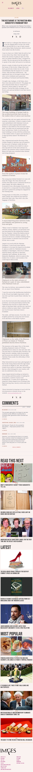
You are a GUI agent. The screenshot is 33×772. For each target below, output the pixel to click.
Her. (23, 8)
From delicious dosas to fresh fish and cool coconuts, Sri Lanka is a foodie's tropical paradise (16, 659)
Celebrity (11, 8)
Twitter (2, 760)
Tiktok (2, 763)
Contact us (3, 757)
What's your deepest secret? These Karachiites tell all (15, 486)
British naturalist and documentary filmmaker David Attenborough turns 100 (15, 714)
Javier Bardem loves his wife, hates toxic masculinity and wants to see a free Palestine (15, 627)
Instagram (3, 761)
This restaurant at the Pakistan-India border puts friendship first (16, 22)
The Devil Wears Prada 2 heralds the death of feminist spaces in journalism (15, 572)
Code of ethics (4, 766)
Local (18, 8)
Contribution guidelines (6, 769)
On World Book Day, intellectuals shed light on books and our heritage (15, 513)
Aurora (18, 760)
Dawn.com (19, 757)
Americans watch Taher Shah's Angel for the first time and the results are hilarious (16, 540)
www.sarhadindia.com (14, 393)
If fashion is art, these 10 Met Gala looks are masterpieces (15, 686)
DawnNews (19, 761)
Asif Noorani (17, 31)
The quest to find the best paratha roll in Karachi (16, 740)
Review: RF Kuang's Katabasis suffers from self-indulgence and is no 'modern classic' (16, 600)
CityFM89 (18, 758)
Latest (23, 407)
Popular (28, 407)
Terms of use (3, 768)
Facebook (3, 758)
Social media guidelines (6, 764)
